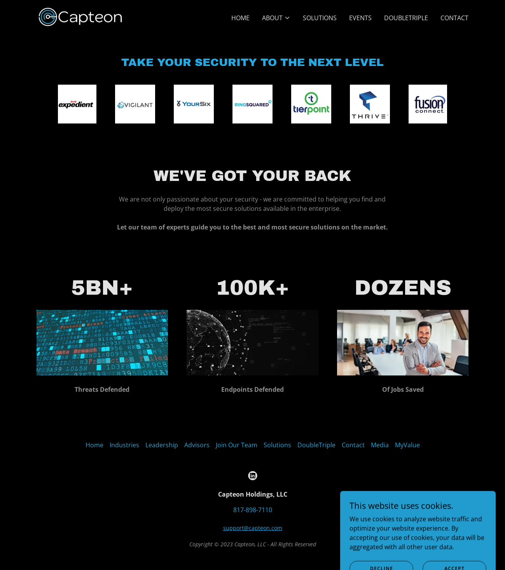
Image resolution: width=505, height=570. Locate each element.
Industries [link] (124, 445)
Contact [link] (454, 18)
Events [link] (360, 18)
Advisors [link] (197, 445)
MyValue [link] (407, 445)
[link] (80, 16)
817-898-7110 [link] (252, 510)
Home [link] (240, 18)
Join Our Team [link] (236, 445)
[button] (276, 18)
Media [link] (380, 445)
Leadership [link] (161, 445)
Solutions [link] (320, 18)
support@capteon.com (252, 528)
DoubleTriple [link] (406, 18)
